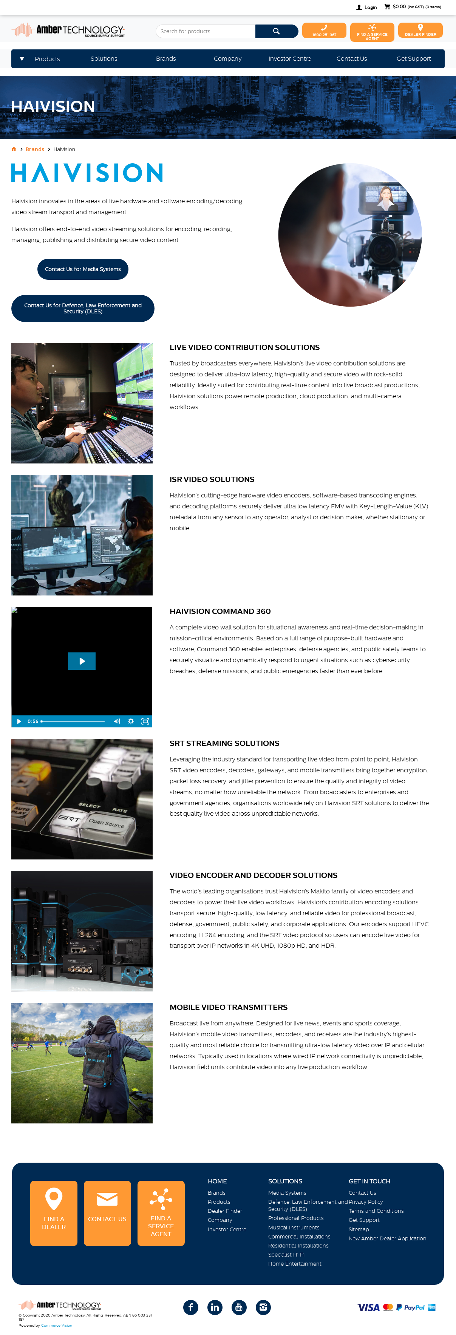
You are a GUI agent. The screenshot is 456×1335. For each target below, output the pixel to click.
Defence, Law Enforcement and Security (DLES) (308, 1205)
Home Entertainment (295, 1264)
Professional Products (296, 1218)
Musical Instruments (294, 1228)
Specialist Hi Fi (286, 1255)
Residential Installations (298, 1246)
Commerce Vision (56, 1325)
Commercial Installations (299, 1237)
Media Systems (287, 1193)
